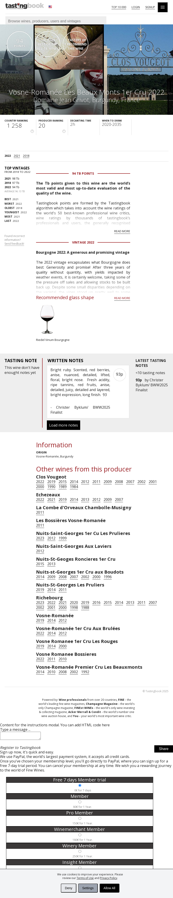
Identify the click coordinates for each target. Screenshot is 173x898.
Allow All (109, 888)
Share (163, 750)
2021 (17, 156)
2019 (51, 481)
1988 (85, 607)
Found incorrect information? (15, 240)
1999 (63, 538)
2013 (85, 499)
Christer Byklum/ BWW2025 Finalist (152, 384)
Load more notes (63, 425)
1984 (74, 486)
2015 (63, 481)
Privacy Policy (108, 878)
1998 (74, 607)
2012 (85, 481)
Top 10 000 (119, 7)
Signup (150, 7)
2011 (96, 481)
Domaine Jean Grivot (61, 100)
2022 (8, 156)
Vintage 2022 (83, 242)
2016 (96, 602)
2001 (153, 481)
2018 (26, 156)
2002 (141, 481)
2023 (40, 538)
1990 (51, 486)
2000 (40, 486)
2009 (108, 481)
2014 (74, 481)
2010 (63, 659)
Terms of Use (85, 878)
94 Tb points (83, 173)
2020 (74, 602)
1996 (108, 576)
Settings (88, 888)
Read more (122, 231)
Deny (68, 888)
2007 (130, 481)
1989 (63, 486)
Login (136, 7)
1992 (85, 671)
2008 (119, 481)
